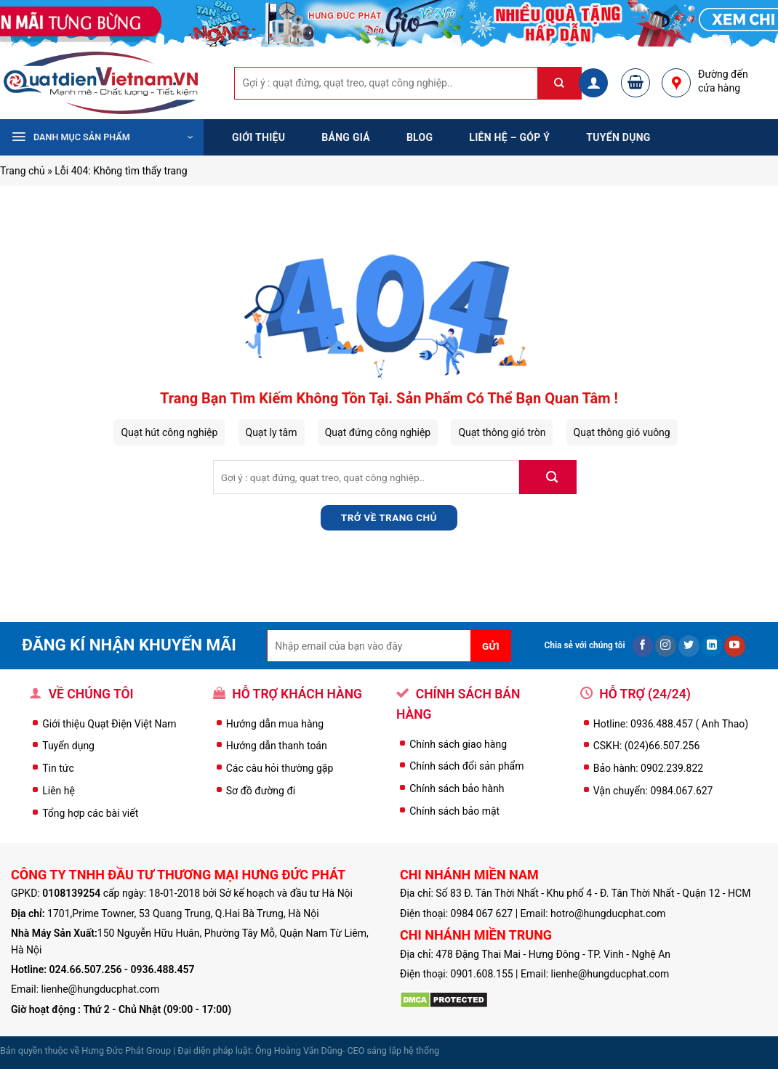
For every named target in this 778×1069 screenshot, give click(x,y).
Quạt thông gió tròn (501, 432)
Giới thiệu (258, 137)
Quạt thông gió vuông (622, 432)
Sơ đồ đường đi (260, 790)
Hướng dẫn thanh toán (276, 745)
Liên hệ (58, 790)
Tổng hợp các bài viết (90, 813)
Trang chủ (22, 171)
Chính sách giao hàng (458, 744)
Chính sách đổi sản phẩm (466, 766)
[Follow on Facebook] (643, 646)
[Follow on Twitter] (688, 646)
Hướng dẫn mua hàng (275, 724)
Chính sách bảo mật (454, 811)
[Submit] (567, 83)
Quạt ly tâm (271, 432)
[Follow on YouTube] (734, 646)
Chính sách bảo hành (456, 788)
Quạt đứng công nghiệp (377, 432)
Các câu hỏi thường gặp (280, 768)
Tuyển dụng (618, 137)
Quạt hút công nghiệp (169, 432)
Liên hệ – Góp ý (509, 137)
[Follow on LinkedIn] (711, 646)
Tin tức (58, 768)
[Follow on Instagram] (665, 646)
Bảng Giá (345, 137)
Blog (419, 137)
